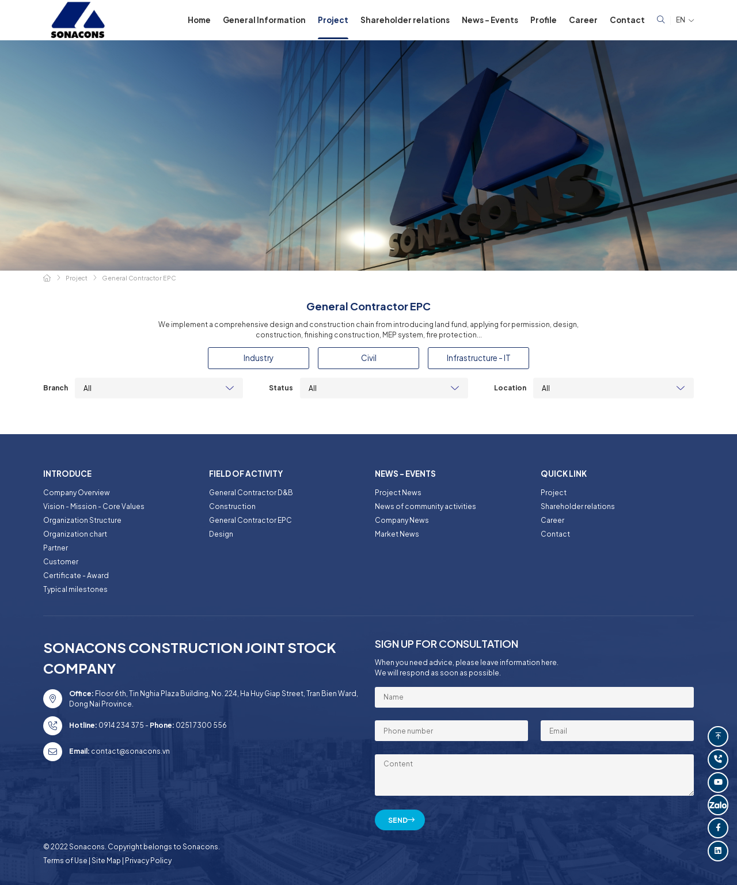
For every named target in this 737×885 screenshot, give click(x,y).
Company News (402, 520)
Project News (398, 492)
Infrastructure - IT (479, 358)
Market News (397, 534)
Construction (232, 506)
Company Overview (76, 492)
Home (199, 20)
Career (583, 20)
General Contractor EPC (250, 520)
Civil (369, 358)
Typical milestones (75, 589)
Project (333, 20)
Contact (627, 20)
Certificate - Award (76, 575)
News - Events (490, 20)
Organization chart (75, 534)
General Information (264, 20)
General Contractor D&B (251, 492)
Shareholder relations (405, 20)
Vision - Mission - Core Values (94, 506)
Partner (55, 548)
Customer (60, 561)
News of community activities (425, 506)
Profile (543, 20)
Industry (258, 358)
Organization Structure (82, 520)
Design (221, 534)
